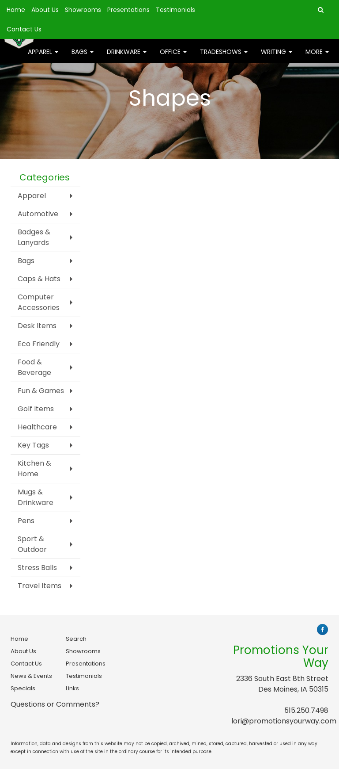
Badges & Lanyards (34, 237)
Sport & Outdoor (32, 544)
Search (76, 639)
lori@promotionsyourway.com (283, 721)
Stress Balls (37, 567)
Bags (83, 57)
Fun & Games (41, 391)
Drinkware (127, 57)
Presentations (128, 9)
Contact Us (24, 29)
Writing (276, 57)
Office (173, 57)
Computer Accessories (39, 302)
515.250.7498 (306, 710)
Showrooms (83, 9)
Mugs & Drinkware (35, 497)
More (317, 57)
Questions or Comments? (55, 704)
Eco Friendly (39, 344)
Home (16, 9)
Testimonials (175, 9)
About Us (45, 9)
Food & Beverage (34, 367)
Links (72, 688)
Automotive (38, 214)
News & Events (31, 676)
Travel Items (39, 586)
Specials (23, 688)
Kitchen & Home (34, 468)
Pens (26, 521)
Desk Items (37, 326)
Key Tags (33, 445)
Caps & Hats (39, 279)
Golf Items (36, 409)
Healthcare (37, 427)
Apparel (43, 57)
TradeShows (224, 57)
